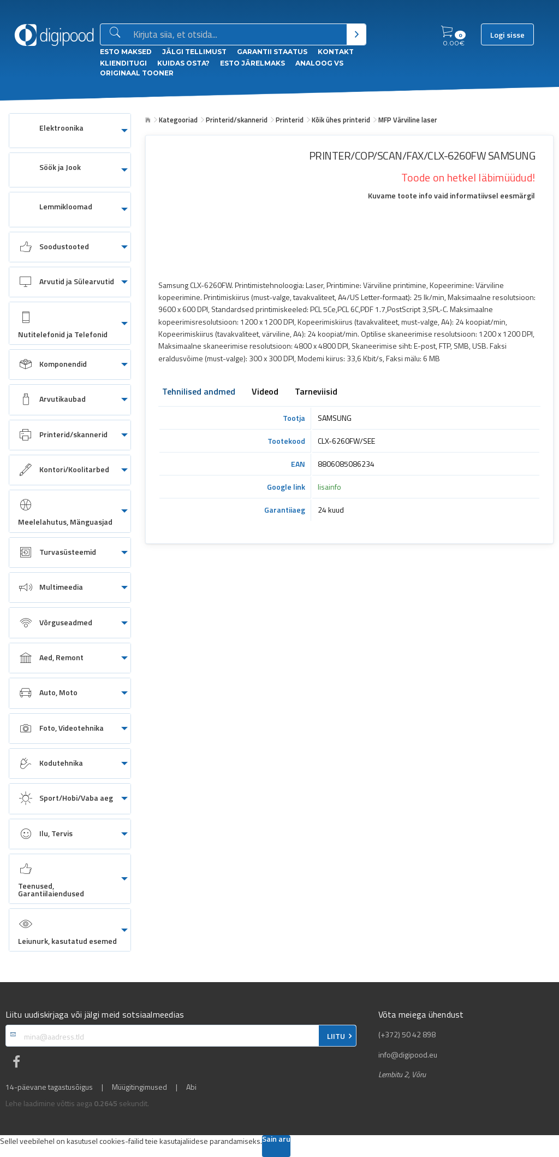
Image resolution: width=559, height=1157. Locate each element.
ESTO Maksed (126, 52)
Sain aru (276, 1139)
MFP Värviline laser (407, 119)
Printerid (290, 119)
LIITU (336, 1036)
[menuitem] (70, 130)
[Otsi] (356, 34)
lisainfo (329, 486)
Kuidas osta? (183, 63)
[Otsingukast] (238, 35)
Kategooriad (178, 119)
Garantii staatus (272, 52)
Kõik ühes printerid (341, 119)
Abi (191, 1087)
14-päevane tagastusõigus (49, 1087)
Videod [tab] (265, 392)
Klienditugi (123, 63)
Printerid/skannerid (236, 119)
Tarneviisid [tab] (316, 392)
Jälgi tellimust (194, 52)
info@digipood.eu (407, 1055)
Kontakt (336, 52)
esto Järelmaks (252, 63)
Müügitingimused (139, 1087)
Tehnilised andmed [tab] (198, 392)
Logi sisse (507, 35)
